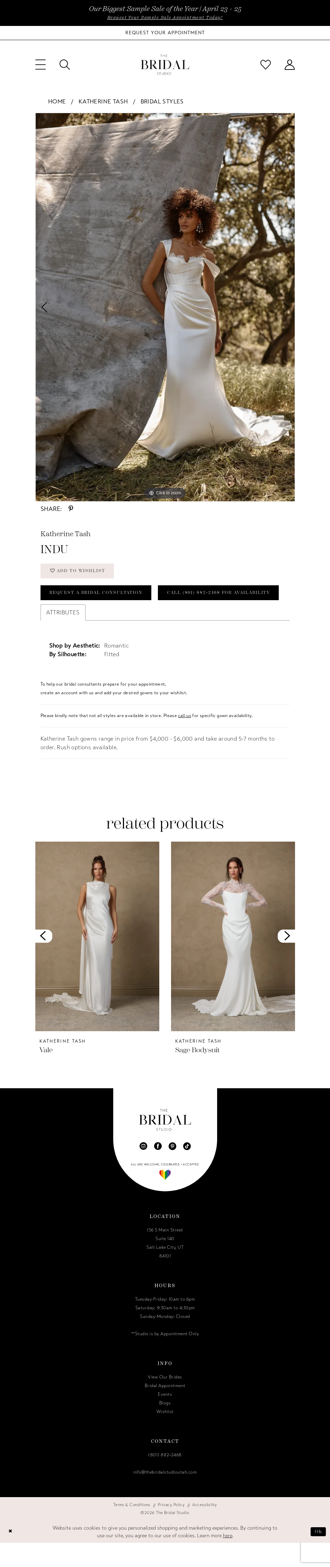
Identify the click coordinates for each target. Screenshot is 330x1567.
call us (184, 740)
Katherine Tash (103, 101)
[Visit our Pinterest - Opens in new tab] (172, 1170)
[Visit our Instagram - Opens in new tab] (143, 1170)
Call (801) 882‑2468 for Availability (104, 616)
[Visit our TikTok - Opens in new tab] (187, 1170)
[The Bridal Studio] (165, 65)
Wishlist (165, 1436)
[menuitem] (40, 65)
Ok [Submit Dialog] (318, 1555)
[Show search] (65, 65)
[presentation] (97, 960)
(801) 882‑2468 (164, 1479)
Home (57, 101)
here (227, 1560)
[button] (40, 65)
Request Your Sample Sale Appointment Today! (165, 17)
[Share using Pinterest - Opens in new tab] (71, 509)
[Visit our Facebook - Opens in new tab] (158, 1170)
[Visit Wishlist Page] (265, 65)
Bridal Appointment (165, 1410)
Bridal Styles (162, 101)
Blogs (165, 1427)
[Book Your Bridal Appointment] (165, 33)
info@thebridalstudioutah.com (165, 1496)
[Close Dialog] (10, 1556)
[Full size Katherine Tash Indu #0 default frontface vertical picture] (165, 307)
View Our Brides (165, 1401)
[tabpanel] (165, 307)
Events (165, 1418)
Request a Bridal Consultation (98, 594)
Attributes (63, 636)
